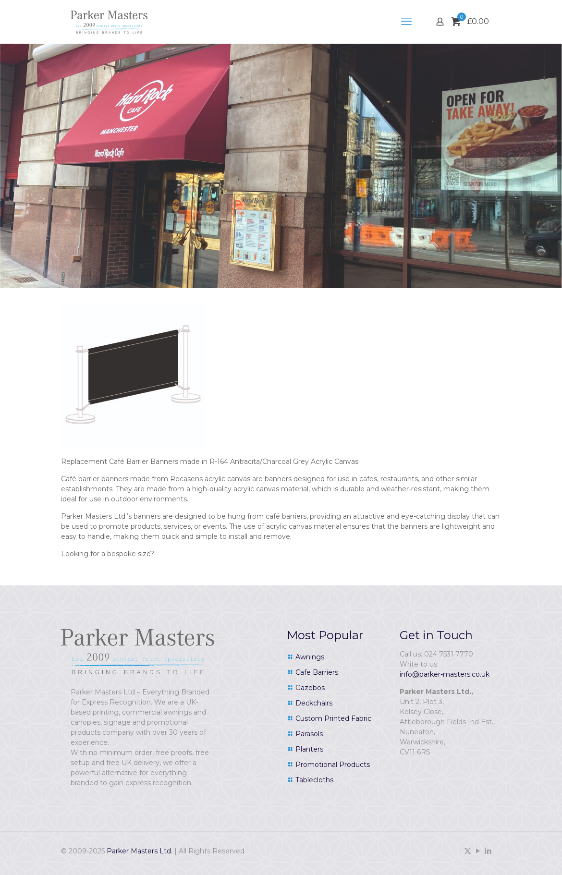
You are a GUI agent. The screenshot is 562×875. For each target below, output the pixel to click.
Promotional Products (332, 764)
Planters (309, 749)
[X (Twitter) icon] (467, 850)
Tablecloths (314, 780)
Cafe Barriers (316, 672)
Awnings (309, 657)
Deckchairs (313, 703)
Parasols (309, 733)
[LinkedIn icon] (487, 850)
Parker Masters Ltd (139, 851)
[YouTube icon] (477, 850)
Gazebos (310, 687)
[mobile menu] (406, 21)
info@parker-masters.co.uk (444, 674)
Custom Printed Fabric (333, 718)
